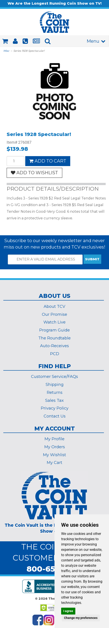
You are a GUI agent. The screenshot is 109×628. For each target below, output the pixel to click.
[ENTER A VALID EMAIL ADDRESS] (45, 259)
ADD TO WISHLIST (34, 172)
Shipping (55, 384)
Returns (54, 392)
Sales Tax (54, 400)
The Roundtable (54, 338)
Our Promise (54, 314)
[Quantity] (15, 161)
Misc (6, 50)
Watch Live (54, 322)
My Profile (54, 439)
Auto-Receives (54, 345)
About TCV (54, 306)
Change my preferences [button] (80, 618)
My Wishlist (54, 454)
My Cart (54, 462)
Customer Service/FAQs (54, 376)
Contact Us (55, 416)
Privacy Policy (54, 408)
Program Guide (54, 330)
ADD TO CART (47, 161)
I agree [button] (68, 611)
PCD (54, 353)
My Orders (54, 446)
